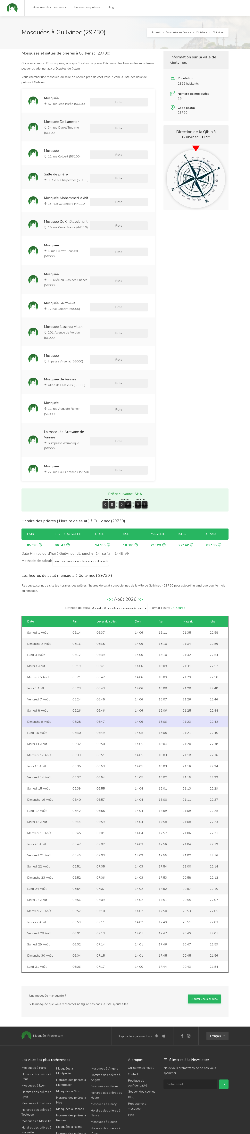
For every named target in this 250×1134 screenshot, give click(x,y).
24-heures (178, 571)
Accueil (156, 32)
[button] (217, 999)
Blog (111, 7)
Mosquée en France (178, 32)
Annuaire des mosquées (49, 7)
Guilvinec (218, 32)
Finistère (201, 32)
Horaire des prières (87, 7)
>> (140, 562)
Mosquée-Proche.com (42, 999)
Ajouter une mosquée (204, 962)
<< (110, 562)
